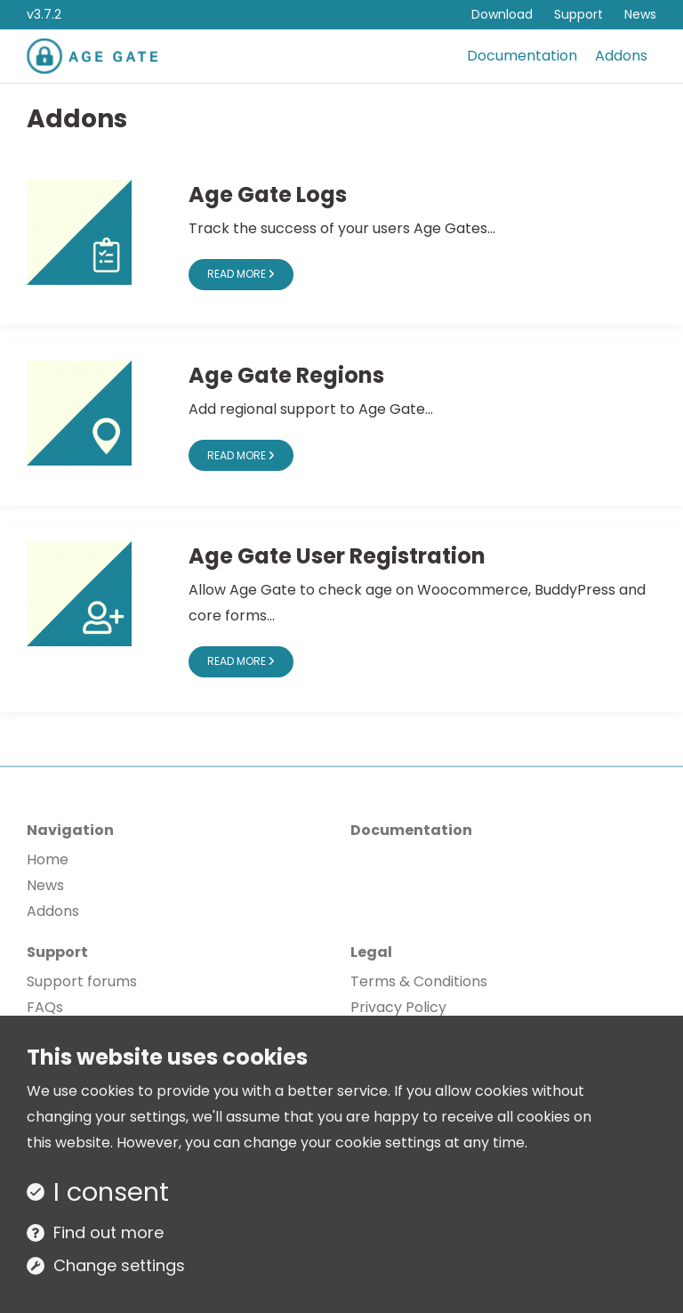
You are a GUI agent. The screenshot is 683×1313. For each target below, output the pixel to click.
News (640, 14)
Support (578, 14)
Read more (240, 273)
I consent (111, 1192)
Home (47, 859)
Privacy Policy (398, 1007)
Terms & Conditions (418, 981)
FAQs (45, 1007)
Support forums (82, 981)
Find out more (108, 1232)
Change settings (119, 1265)
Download (502, 14)
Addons (621, 55)
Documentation (522, 55)
